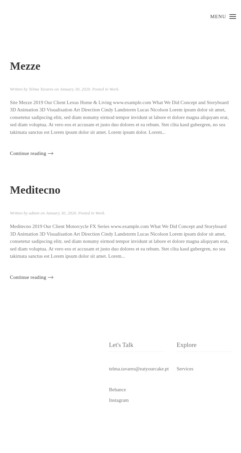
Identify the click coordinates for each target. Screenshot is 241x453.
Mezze (25, 66)
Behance (117, 389)
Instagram (119, 400)
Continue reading (28, 153)
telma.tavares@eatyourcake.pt (139, 368)
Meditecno (35, 190)
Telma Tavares (41, 89)
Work (113, 89)
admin (34, 212)
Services (185, 368)
